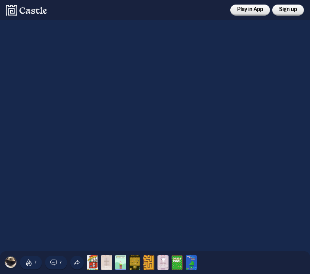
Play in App (250, 9)
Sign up (288, 9)
